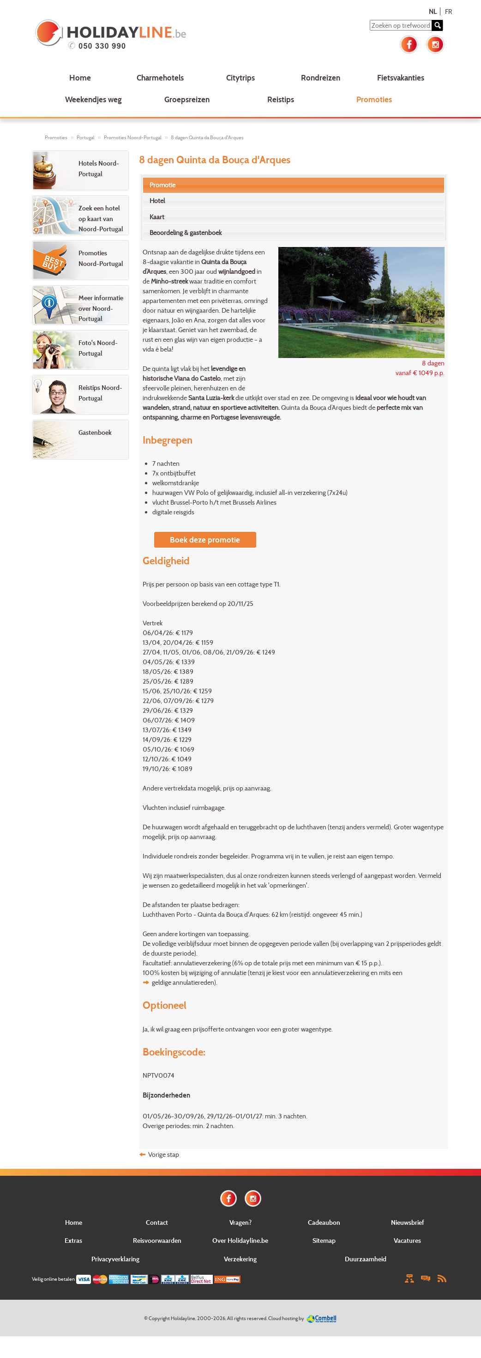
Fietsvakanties (400, 77)
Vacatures (407, 1240)
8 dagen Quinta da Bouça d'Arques (207, 137)
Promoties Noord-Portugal (133, 137)
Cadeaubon (324, 1222)
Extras (73, 1240)
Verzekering (240, 1259)
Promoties (374, 99)
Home (80, 77)
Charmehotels (160, 77)
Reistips (280, 99)
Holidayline (183, 1318)
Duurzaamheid (365, 1259)
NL (433, 11)
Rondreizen (320, 77)
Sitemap (324, 1240)
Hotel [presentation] (157, 200)
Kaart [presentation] (157, 217)
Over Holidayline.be (240, 1240)
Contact (157, 1222)
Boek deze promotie (205, 539)
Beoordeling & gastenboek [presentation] (186, 232)
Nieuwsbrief (407, 1222)
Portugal (86, 137)
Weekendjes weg (93, 99)
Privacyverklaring (115, 1259)
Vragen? (240, 1222)
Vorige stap (163, 1154)
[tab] (294, 185)
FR (448, 11)
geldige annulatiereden (183, 982)
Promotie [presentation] (162, 185)
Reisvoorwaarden (157, 1240)
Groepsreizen (187, 99)
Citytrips (240, 77)
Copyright (159, 1318)
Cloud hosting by (286, 1318)
